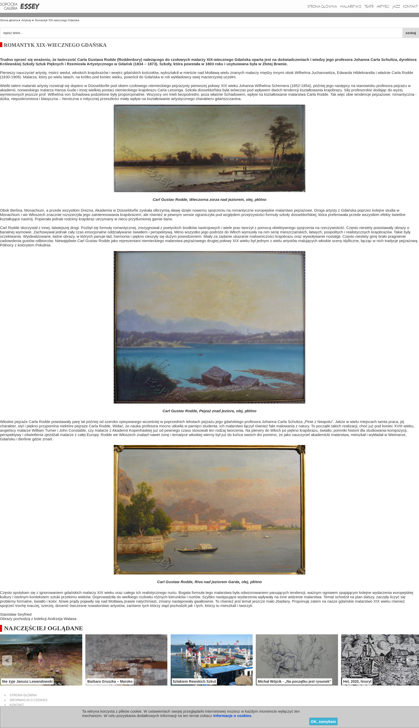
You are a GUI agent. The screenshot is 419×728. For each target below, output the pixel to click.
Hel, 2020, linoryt (357, 681)
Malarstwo (350, 6)
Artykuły (26, 20)
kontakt (17, 705)
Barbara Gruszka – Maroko (110, 681)
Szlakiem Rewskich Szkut (194, 681)
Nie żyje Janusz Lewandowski (27, 681)
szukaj (410, 33)
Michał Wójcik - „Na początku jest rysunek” (294, 681)
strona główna (23, 695)
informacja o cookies (29, 700)
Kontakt (410, 6)
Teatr (369, 6)
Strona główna (322, 6)
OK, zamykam (323, 721)
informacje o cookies (232, 715)
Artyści (383, 6)
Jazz (396, 6)
